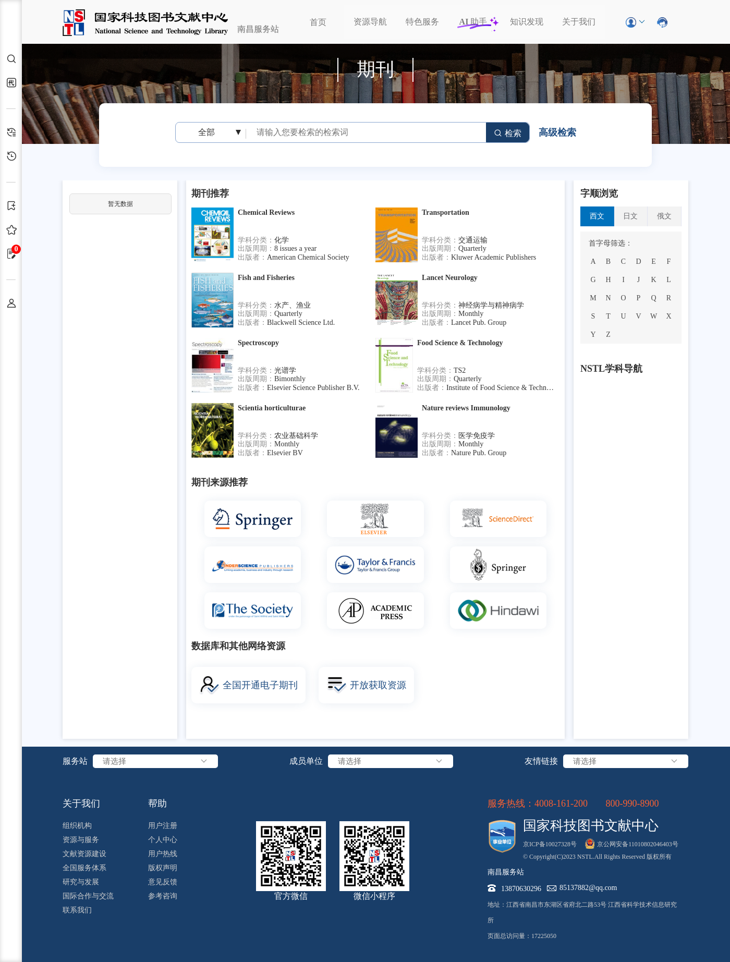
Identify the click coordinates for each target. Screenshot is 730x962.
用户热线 (162, 854)
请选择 (155, 761)
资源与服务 (81, 840)
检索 (507, 133)
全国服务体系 (84, 868)
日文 (630, 216)
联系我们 (77, 910)
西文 (597, 216)
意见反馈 (162, 882)
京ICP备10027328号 (550, 844)
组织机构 (77, 826)
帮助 (157, 803)
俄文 (664, 216)
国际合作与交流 (88, 896)
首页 (318, 22)
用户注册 (162, 826)
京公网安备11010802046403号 (637, 844)
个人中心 (162, 840)
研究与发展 (81, 882)
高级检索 (557, 132)
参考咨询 (162, 896)
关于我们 (578, 21)
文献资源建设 (84, 854)
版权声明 (162, 868)
